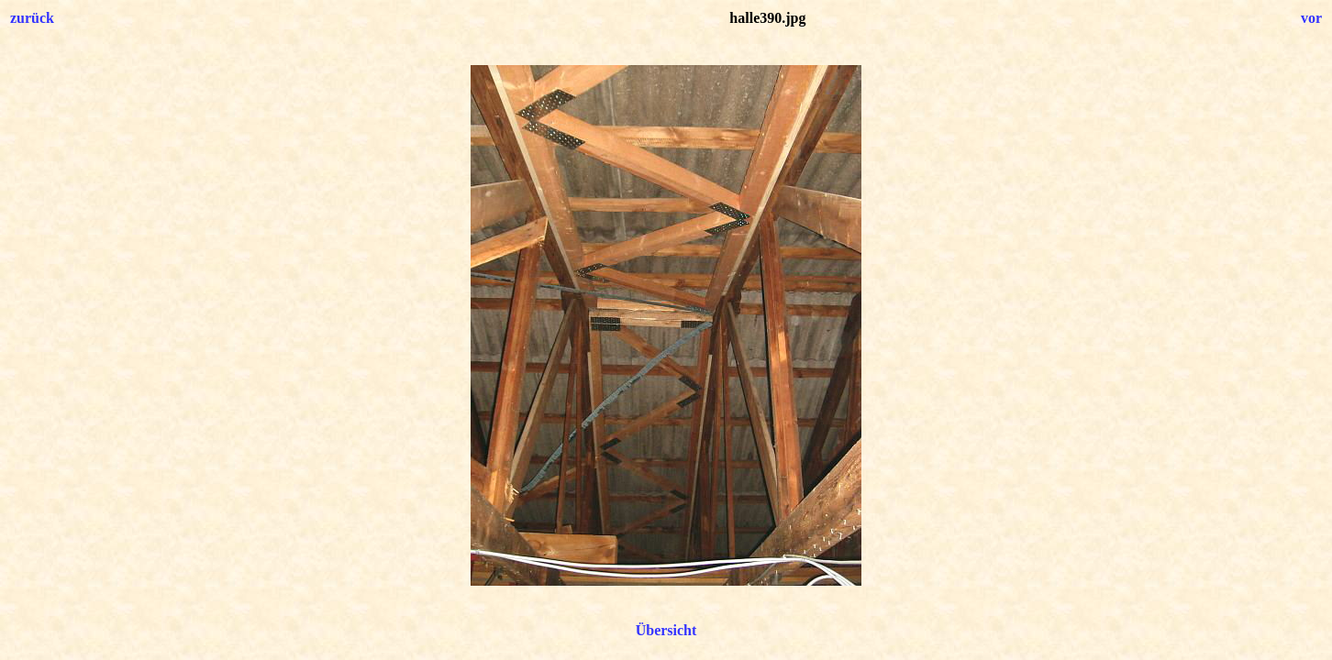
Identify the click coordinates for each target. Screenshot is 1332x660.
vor (1311, 18)
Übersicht (666, 630)
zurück (32, 18)
